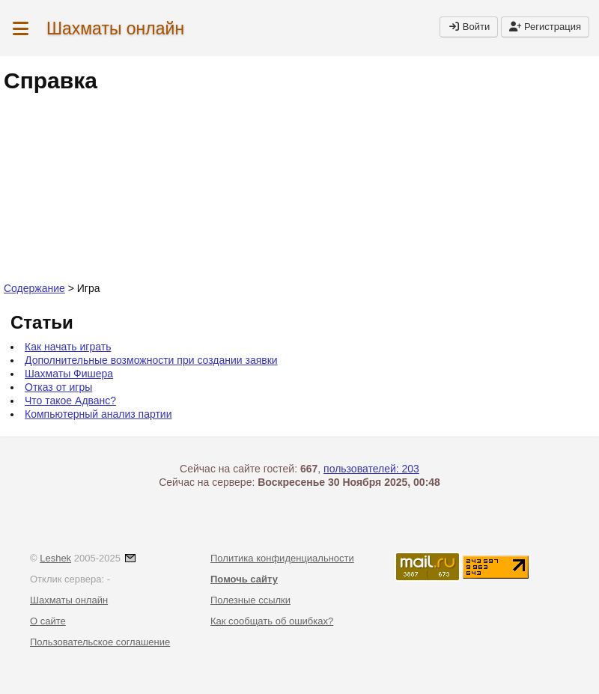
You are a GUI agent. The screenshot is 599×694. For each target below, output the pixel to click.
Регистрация (545, 26)
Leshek (55, 558)
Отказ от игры (58, 387)
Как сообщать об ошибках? (271, 621)
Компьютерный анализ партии (98, 414)
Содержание (34, 288)
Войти (469, 26)
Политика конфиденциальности (282, 558)
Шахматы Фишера (69, 374)
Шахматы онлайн (115, 28)
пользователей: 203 (371, 469)
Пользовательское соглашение (100, 642)
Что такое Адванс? (70, 401)
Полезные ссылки (250, 600)
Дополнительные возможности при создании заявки (151, 360)
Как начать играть (68, 347)
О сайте (48, 621)
